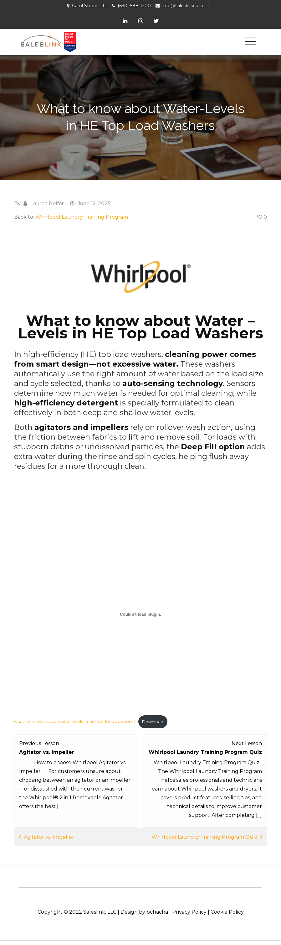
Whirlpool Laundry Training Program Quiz (204, 836)
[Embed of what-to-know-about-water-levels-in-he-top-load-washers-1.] (140, 613)
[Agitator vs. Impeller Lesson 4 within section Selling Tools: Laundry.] (75, 779)
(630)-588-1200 (134, 5)
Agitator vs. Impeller (49, 836)
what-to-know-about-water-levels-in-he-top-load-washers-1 (74, 720)
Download (152, 720)
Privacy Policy (189, 911)
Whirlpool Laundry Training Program (81, 216)
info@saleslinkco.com (185, 5)
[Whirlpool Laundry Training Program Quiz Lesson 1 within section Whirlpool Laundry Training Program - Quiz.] (205, 779)
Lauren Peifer (47, 203)
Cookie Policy (227, 911)
